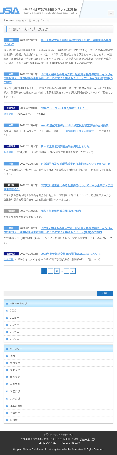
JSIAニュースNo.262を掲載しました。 (64, 108)
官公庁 (11, 185)
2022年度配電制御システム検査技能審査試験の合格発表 (74, 125)
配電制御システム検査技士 (81, 131)
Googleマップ (87, 439)
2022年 (14, 339)
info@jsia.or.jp (66, 434)
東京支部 (15, 362)
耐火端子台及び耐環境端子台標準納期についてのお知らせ (75, 163)
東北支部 (15, 370)
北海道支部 (16, 405)
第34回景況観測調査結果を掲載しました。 (66, 146)
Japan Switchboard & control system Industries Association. (54, 449)
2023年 (14, 332)
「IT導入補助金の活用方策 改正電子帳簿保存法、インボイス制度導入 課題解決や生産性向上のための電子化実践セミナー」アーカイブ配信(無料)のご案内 (58, 78)
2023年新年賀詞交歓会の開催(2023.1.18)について (71, 253)
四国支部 (15, 391)
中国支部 (15, 377)
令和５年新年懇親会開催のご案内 (61, 210)
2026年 (14, 310)
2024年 (14, 324)
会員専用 (11, 108)
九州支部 (15, 398)
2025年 (14, 317)
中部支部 (11, 211)
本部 (11, 40)
